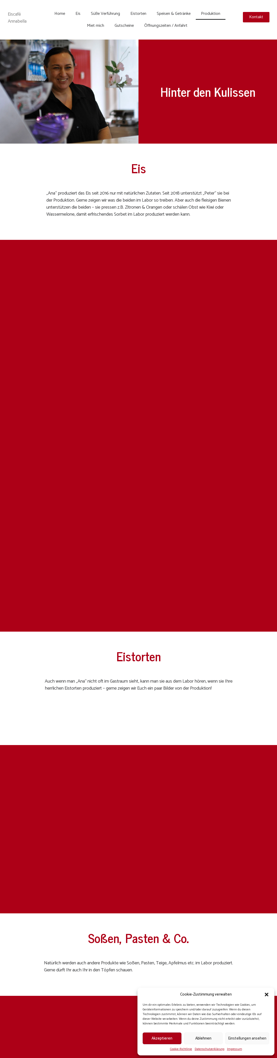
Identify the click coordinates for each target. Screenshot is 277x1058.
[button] (266, 994)
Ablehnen (203, 1038)
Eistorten (138, 13)
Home (59, 13)
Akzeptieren (162, 1038)
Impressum (234, 1049)
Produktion (210, 13)
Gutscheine (124, 25)
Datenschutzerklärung (209, 1049)
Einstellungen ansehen (247, 1038)
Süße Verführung (105, 13)
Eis (77, 13)
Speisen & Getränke (174, 13)
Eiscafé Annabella (17, 17)
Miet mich (95, 25)
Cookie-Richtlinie (181, 1049)
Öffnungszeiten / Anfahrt (165, 25)
